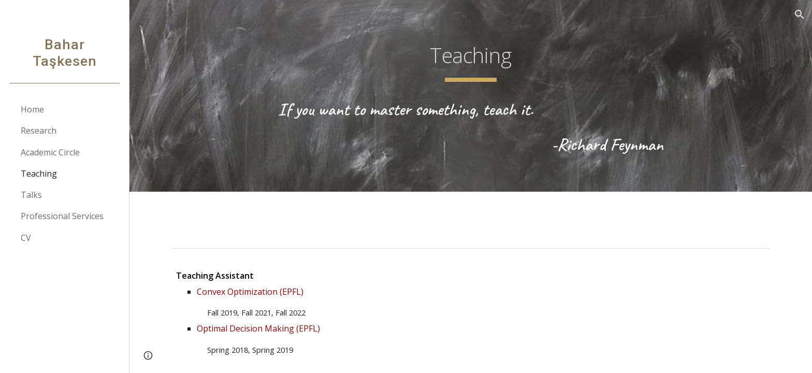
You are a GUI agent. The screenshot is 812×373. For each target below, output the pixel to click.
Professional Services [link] (62, 216)
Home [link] (32, 109)
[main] (471, 57)
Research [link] (38, 130)
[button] (799, 14)
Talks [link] (31, 194)
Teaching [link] (39, 173)
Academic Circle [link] (50, 152)
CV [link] (26, 237)
